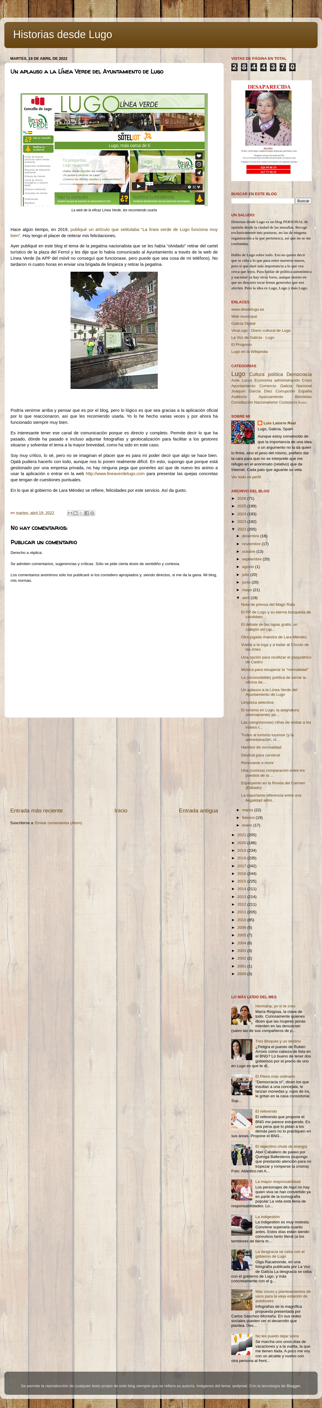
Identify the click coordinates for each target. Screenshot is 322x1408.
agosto (248, 566)
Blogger (293, 1386)
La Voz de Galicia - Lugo (252, 337)
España (305, 391)
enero (247, 825)
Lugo (238, 373)
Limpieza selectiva (257, 702)
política (275, 374)
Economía (263, 380)
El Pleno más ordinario (275, 1076)
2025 (242, 506)
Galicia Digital (243, 323)
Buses (302, 402)
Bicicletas (303, 396)
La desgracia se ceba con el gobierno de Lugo (279, 1254)
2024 (242, 514)
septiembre (252, 559)
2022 (242, 529)
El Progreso (241, 344)
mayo (247, 590)
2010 (242, 920)
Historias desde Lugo (62, 34)
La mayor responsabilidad (278, 1181)
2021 (242, 835)
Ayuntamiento (243, 386)
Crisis (307, 380)
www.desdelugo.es (247, 309)
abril (246, 598)
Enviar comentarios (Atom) (58, 823)
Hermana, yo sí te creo (275, 1006)
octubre (249, 551)
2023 (242, 521)
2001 (242, 966)
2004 (242, 943)
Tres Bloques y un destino (278, 1041)
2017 (242, 866)
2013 (242, 897)
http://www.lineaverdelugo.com (115, 473)
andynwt (239, 1386)
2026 (242, 498)
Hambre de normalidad (261, 747)
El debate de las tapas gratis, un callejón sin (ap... (269, 626)
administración (287, 380)
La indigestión (267, 1217)
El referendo (266, 1111)
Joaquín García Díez (251, 391)
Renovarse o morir (257, 763)
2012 (242, 904)
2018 (242, 858)
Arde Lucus (241, 380)
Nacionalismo (266, 402)
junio (246, 582)
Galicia (286, 386)
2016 (242, 873)
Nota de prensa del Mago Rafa (268, 604)
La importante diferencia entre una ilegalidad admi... (271, 797)
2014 (242, 889)
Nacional (304, 386)
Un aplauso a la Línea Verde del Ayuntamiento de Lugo (269, 692)
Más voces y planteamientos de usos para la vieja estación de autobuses (283, 1296)
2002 (242, 958)
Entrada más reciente (36, 810)
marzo (248, 810)
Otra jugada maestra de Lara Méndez (274, 637)
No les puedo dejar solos (277, 1336)
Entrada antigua (198, 810)
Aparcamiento (271, 396)
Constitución (242, 402)
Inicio (120, 810)
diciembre (251, 536)
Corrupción (285, 391)
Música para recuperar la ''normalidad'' (275, 669)
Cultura (256, 374)
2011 (242, 912)
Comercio (267, 386)
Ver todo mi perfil (246, 477)
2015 (242, 881)
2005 (242, 935)
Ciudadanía (288, 402)
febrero (249, 817)
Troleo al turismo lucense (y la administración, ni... (267, 737)
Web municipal (244, 316)
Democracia (299, 374)
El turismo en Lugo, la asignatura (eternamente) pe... (270, 712)
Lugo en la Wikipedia (249, 351)
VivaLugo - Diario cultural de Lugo (261, 330)
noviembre (252, 544)
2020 (242, 843)
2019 (242, 850)
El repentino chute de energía (281, 1146)
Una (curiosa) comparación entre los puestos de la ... (273, 772)
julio (246, 574)
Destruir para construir (260, 755)
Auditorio (239, 396)
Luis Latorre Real (279, 423)
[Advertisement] (114, 762)
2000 (242, 974)
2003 (242, 950)
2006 (242, 927)
